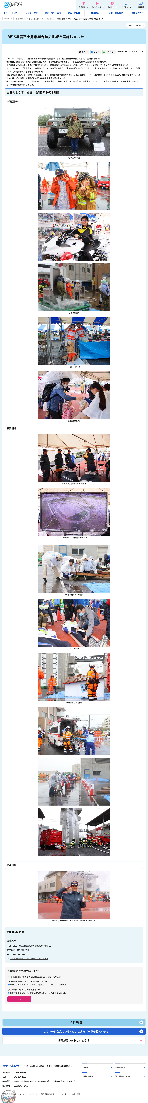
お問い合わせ (88, 1076)
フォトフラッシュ (48, 19)
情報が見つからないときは (73, 1040)
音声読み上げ (83, 7)
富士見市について (123, 1076)
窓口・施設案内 (116, 12)
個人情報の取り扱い (48, 1094)
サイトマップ (126, 7)
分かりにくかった (58, 984)
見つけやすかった (17, 992)
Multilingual (112, 7)
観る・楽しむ (74, 12)
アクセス (86, 1067)
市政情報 (95, 12)
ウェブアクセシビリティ (28, 1094)
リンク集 (63, 1094)
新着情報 (141, 7)
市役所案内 (120, 1067)
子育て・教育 (32, 12)
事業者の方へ (137, 12)
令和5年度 (61, 19)
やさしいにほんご (98, 7)
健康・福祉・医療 (53, 12)
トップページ (21, 19)
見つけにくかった (58, 992)
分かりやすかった (17, 984)
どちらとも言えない (38, 984)
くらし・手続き (10, 12)
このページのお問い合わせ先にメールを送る (29, 958)
